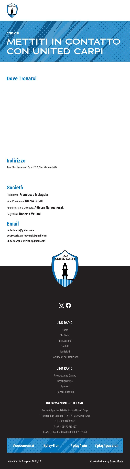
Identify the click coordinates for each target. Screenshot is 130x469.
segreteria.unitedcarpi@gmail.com (27, 235)
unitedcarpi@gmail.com (20, 230)
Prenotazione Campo (65, 375)
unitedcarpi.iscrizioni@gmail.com (26, 241)
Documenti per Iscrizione (65, 357)
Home (65, 330)
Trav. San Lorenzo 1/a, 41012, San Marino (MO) (32, 167)
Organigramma (65, 381)
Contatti (65, 346)
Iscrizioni (65, 351)
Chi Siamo (65, 335)
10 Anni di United (65, 391)
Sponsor (65, 386)
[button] (117, 10)
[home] (12, 10)
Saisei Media (116, 461)
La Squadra (65, 340)
